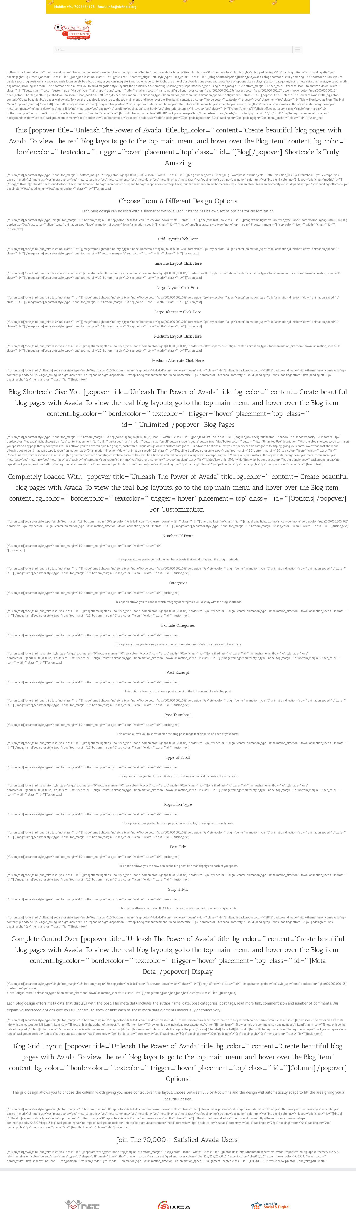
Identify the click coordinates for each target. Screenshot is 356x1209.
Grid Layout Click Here (178, 238)
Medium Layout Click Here (178, 336)
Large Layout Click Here (178, 287)
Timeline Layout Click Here (178, 263)
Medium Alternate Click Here (178, 360)
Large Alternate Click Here (178, 311)
